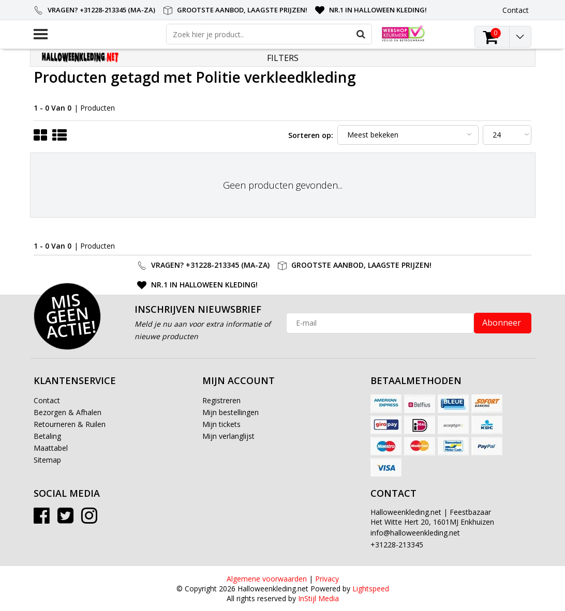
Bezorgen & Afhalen (67, 412)
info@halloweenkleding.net (415, 533)
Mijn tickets (221, 424)
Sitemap (47, 460)
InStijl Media (318, 598)
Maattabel (51, 448)
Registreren (221, 400)
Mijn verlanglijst (228, 436)
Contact (47, 400)
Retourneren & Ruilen (70, 424)
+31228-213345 (396, 544)
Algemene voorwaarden (267, 579)
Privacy (327, 579)
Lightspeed (370, 588)
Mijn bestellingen (230, 412)
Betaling (47, 436)
